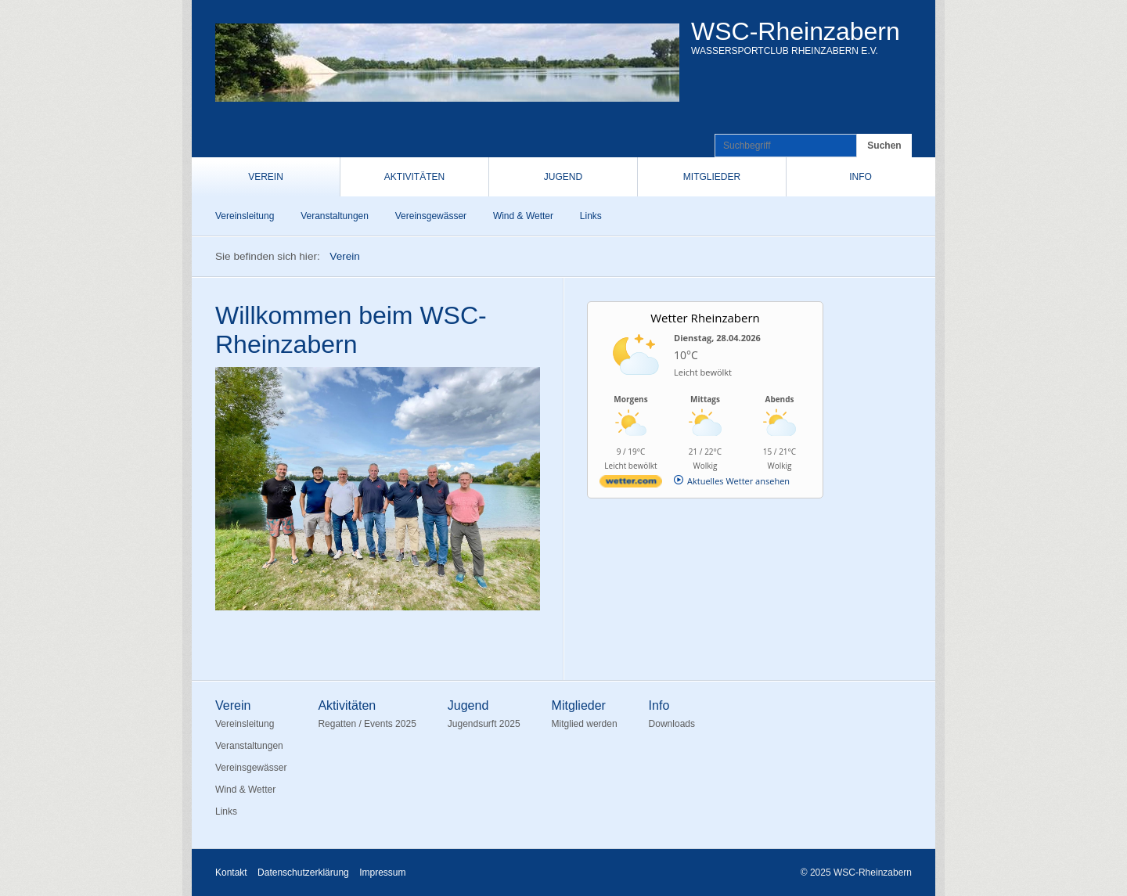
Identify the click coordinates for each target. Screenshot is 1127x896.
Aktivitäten (414, 176)
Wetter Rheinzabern (705, 318)
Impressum (382, 872)
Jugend (563, 176)
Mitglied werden (585, 723)
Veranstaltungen (335, 216)
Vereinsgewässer (430, 216)
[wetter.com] (631, 484)
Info (860, 176)
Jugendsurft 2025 (484, 723)
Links (591, 216)
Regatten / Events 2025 (367, 723)
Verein (265, 176)
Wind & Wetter (523, 216)
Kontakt (231, 872)
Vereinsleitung (244, 216)
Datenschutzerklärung (303, 872)
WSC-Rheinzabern (795, 31)
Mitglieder (711, 176)
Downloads (672, 723)
